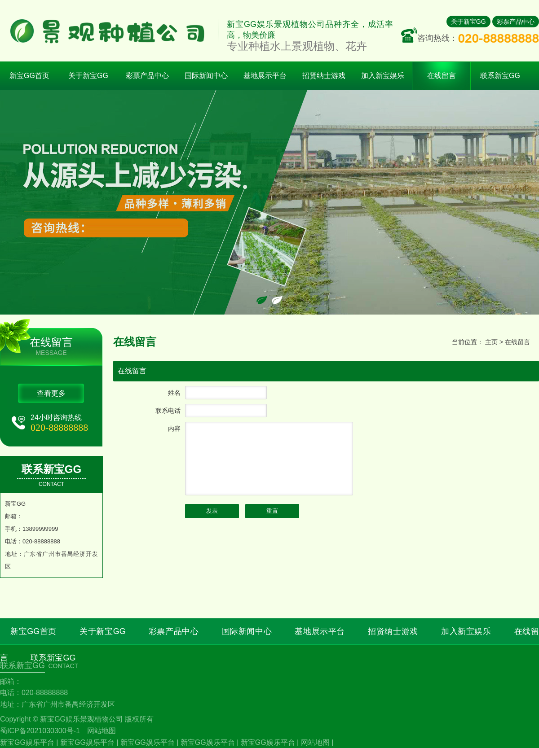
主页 (491, 342)
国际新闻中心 (247, 631)
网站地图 (101, 731)
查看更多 (51, 393)
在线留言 (517, 342)
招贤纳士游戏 (393, 631)
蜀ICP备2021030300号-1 (40, 731)
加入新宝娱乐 (466, 631)
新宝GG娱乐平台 (27, 742)
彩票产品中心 (516, 21)
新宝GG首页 (29, 75)
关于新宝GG (468, 21)
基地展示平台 (320, 631)
